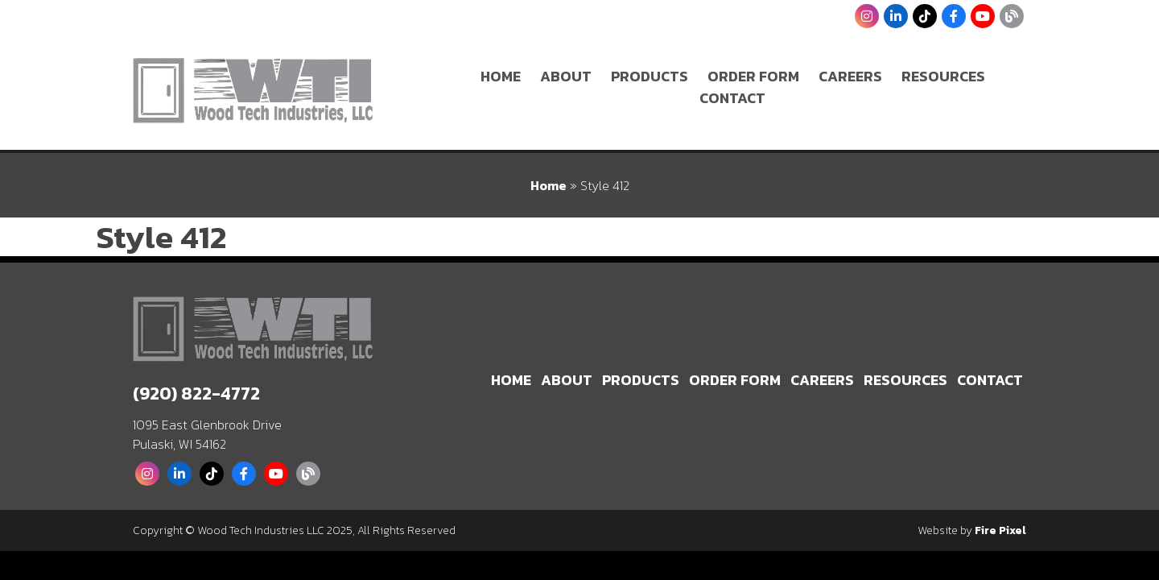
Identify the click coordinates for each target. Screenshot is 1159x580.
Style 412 (161, 237)
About (566, 76)
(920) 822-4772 (196, 393)
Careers (850, 76)
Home (501, 76)
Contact (732, 98)
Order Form (753, 76)
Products (649, 76)
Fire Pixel (1000, 530)
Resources (943, 76)
